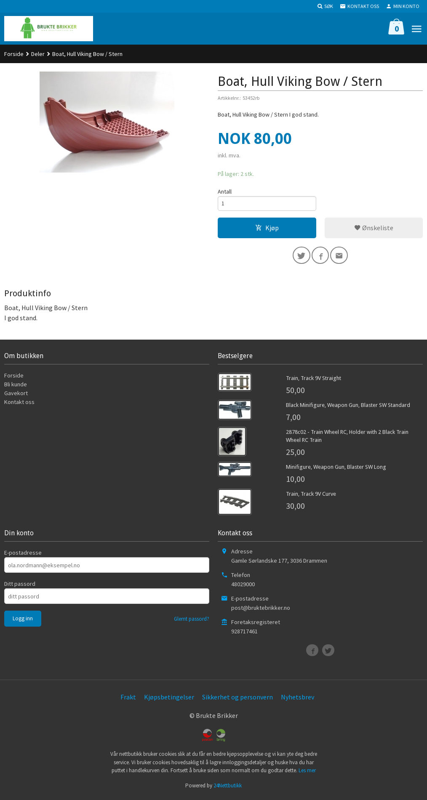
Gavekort (16, 395)
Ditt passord (19, 586)
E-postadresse (23, 554)
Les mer (307, 772)
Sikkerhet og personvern (237, 699)
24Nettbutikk (228, 787)
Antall (225, 191)
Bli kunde (15, 386)
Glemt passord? (191, 621)
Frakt (128, 699)
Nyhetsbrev (297, 699)
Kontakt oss (19, 404)
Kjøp (267, 228)
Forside (14, 54)
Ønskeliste (373, 228)
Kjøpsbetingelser (169, 699)
